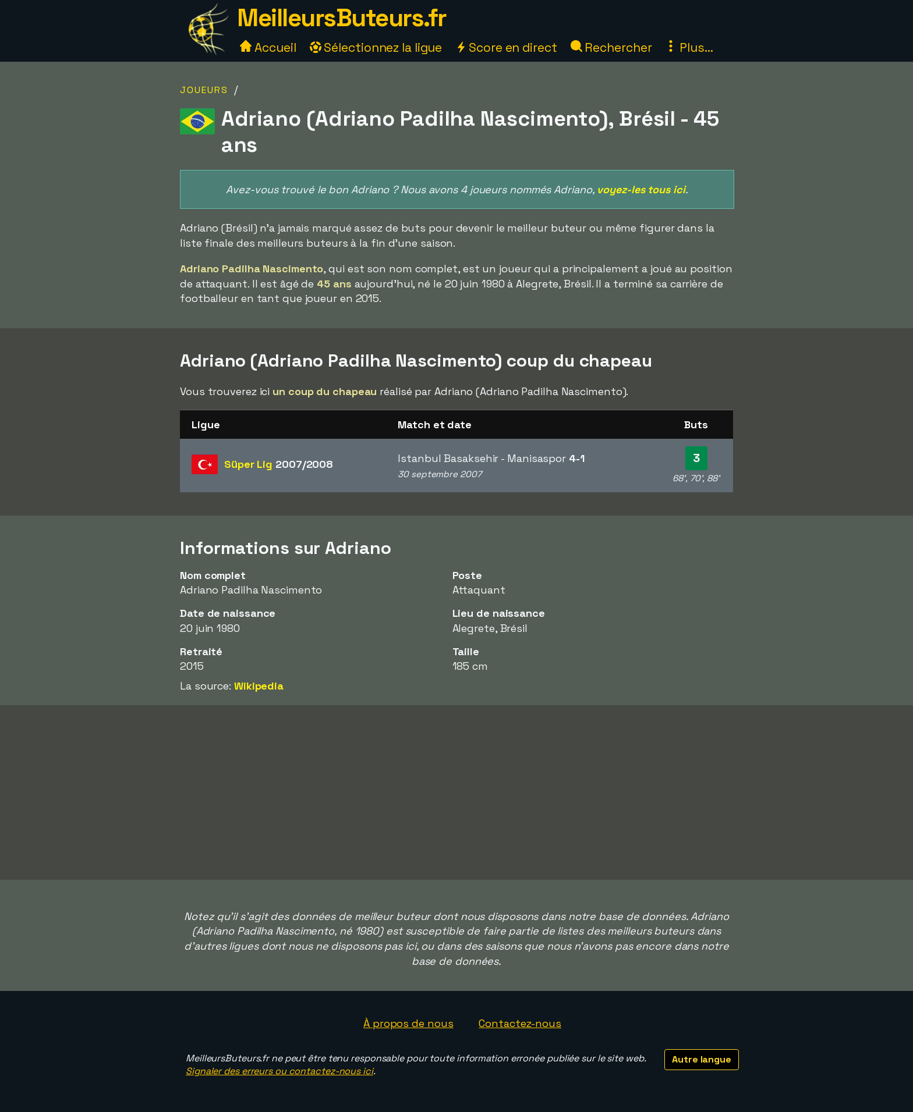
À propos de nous (408, 1023)
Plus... (689, 47)
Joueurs (204, 90)
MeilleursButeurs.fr (342, 17)
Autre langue (701, 1059)
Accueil (268, 47)
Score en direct (506, 47)
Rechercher (611, 47)
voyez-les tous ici (641, 189)
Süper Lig (278, 464)
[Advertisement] (456, 792)
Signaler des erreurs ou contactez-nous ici (279, 1071)
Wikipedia (259, 685)
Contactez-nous (520, 1023)
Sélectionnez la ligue (376, 47)
